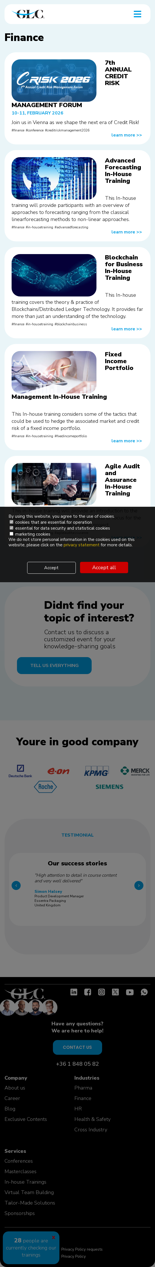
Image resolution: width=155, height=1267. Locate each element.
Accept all (104, 567)
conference (36, 130)
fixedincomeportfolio (72, 436)
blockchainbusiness (72, 324)
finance (19, 130)
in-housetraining (40, 227)
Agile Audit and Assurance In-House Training (122, 480)
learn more (126, 135)
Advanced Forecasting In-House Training (123, 170)
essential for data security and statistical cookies (60, 528)
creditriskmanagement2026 (68, 130)
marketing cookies (30, 534)
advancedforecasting (72, 227)
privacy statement (82, 545)
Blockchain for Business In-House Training (124, 267)
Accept (51, 568)
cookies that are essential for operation (51, 522)
